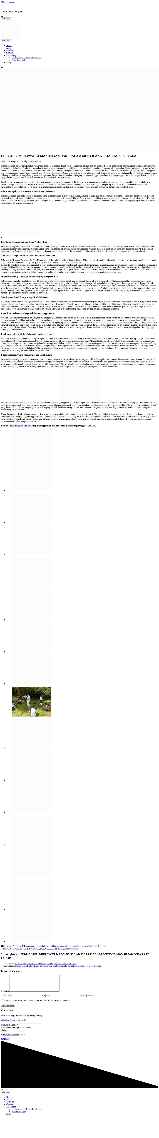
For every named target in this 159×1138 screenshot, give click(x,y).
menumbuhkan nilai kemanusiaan (50, 946)
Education (17, 946)
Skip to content (7, 2)
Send (4, 1033)
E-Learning (12, 55)
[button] (2, 16)
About (9, 48)
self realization (88, 946)
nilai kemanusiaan (73, 946)
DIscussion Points (9, 1028)
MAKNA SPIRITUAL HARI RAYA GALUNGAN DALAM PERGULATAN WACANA (40, 949)
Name (3, 999)
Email (42, 999)
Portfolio (10, 50)
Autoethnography (19, 60)
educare (31, 946)
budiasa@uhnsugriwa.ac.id (14, 1023)
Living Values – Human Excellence (26, 58)
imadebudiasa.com (11, 1038)
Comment (5, 994)
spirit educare (101, 946)
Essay (8, 62)
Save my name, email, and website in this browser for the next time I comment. (37, 1004)
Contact (9, 53)
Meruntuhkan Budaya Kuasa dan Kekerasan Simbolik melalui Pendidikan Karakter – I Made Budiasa (58, 966)
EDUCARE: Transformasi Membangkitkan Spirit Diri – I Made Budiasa (45, 963)
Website (83, 999)
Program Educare (23, 426)
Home (8, 45)
